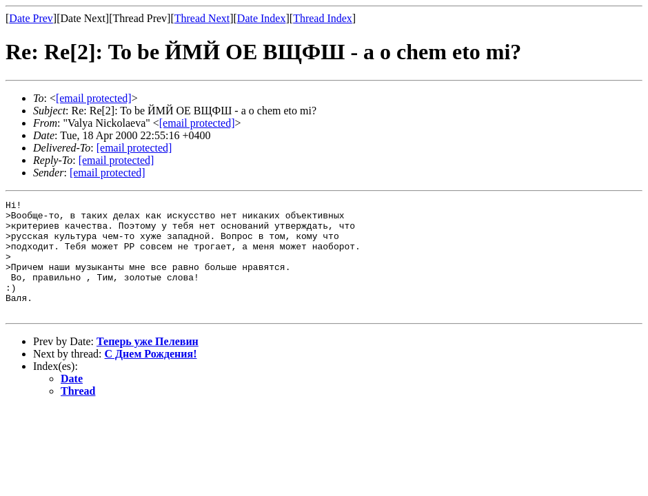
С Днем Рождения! (151, 376)
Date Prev (31, 18)
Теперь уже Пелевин (148, 364)
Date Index (261, 18)
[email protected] (134, 148)
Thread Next (202, 18)
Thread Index (322, 18)
